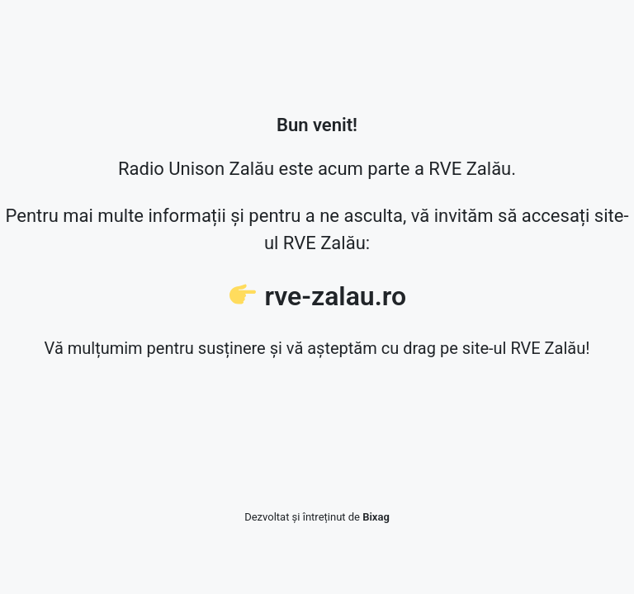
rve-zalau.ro (335, 296)
